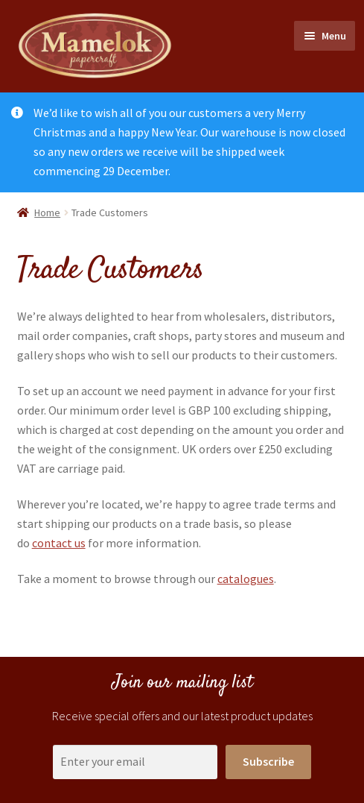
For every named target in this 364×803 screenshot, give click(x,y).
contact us (59, 542)
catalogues (245, 578)
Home (47, 212)
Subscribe (268, 761)
